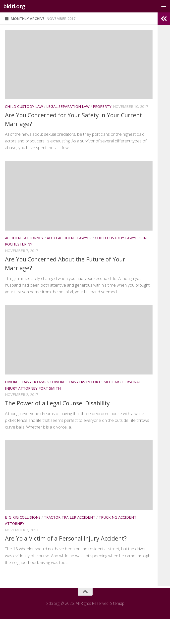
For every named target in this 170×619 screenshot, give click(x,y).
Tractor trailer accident (69, 517)
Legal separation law (68, 106)
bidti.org (14, 6)
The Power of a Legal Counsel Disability (57, 403)
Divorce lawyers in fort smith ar (85, 381)
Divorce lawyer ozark (27, 381)
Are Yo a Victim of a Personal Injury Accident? (66, 538)
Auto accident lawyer (69, 237)
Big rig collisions (23, 517)
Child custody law (24, 106)
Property (102, 106)
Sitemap (117, 603)
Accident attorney (24, 237)
